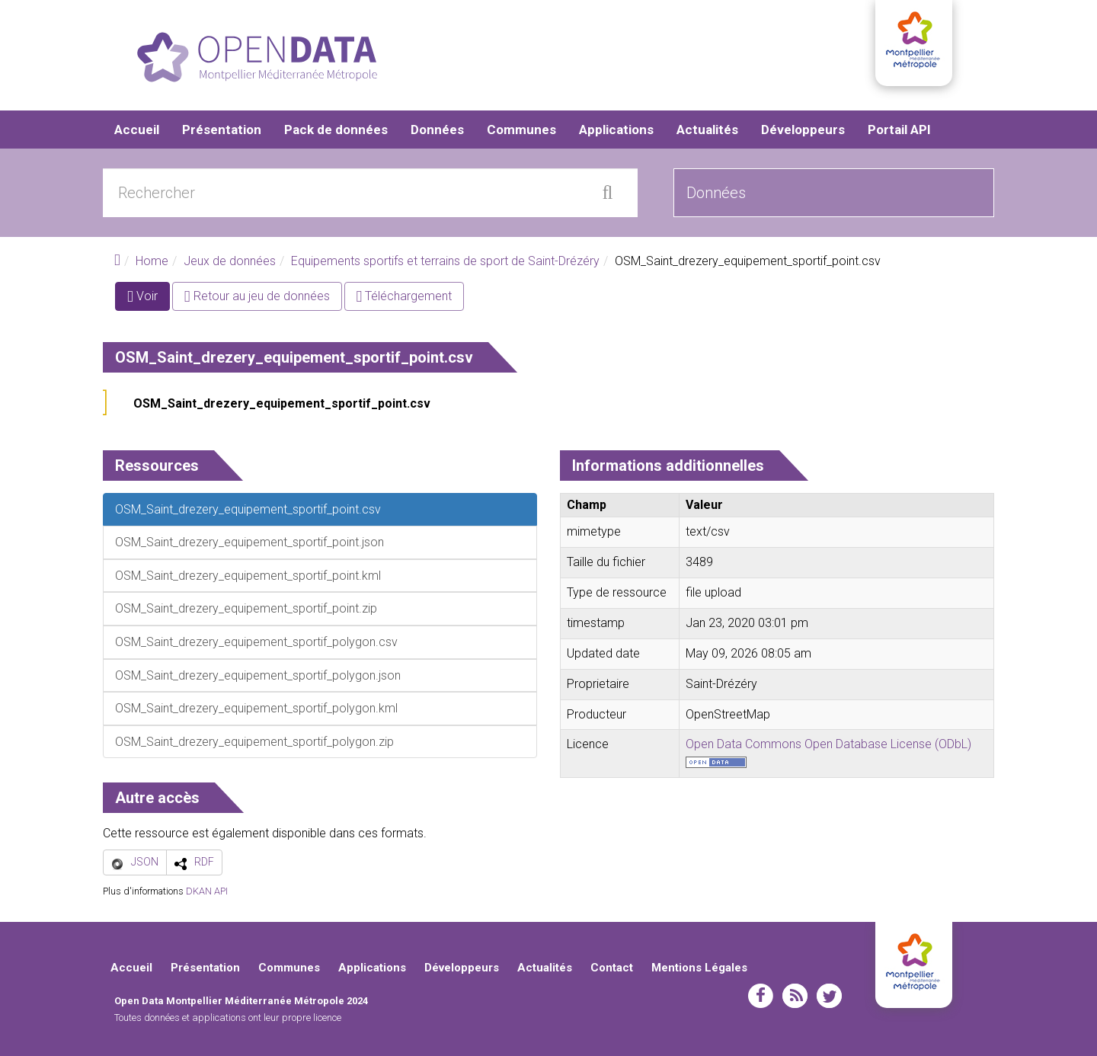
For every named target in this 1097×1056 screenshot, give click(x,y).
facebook (760, 996)
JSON (144, 862)
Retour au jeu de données (257, 296)
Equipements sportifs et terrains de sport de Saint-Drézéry (445, 261)
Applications (616, 129)
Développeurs (803, 129)
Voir (148, 299)
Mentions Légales (699, 967)
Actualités (707, 129)
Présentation (221, 129)
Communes (521, 129)
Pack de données (336, 129)
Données (437, 129)
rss (795, 996)
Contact (611, 967)
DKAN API (207, 891)
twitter (829, 996)
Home (152, 261)
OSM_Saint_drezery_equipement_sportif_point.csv (281, 403)
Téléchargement (405, 296)
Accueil (136, 129)
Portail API (899, 129)
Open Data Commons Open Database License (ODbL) (828, 744)
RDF (204, 862)
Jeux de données (230, 261)
